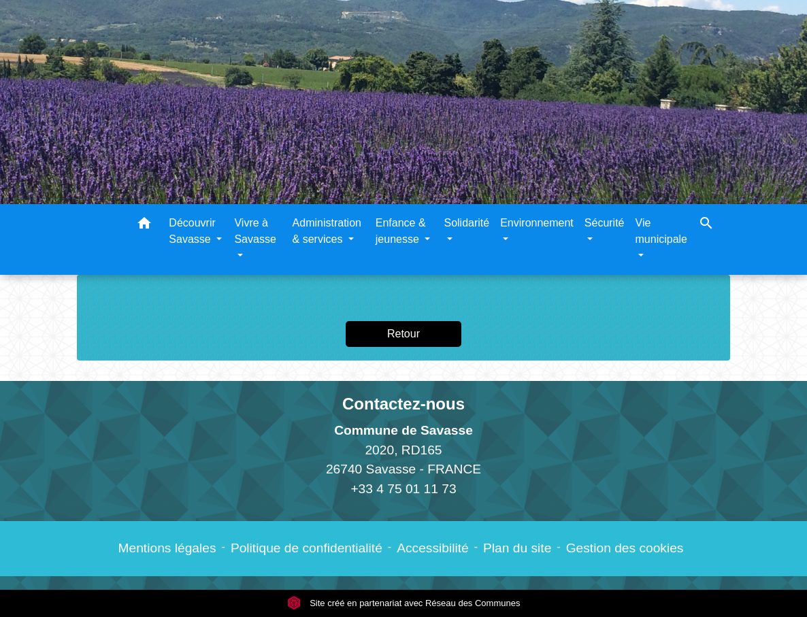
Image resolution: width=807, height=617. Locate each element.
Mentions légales (167, 548)
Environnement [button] (537, 223)
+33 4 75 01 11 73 (403, 489)
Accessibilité (433, 548)
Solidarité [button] (466, 223)
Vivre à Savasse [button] (255, 231)
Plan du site (517, 548)
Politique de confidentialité (306, 548)
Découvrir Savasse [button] (192, 231)
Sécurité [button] (604, 223)
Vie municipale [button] (661, 231)
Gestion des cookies (625, 548)
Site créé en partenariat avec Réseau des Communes (404, 603)
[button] (144, 225)
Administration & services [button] (327, 231)
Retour (403, 333)
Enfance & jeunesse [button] (401, 231)
